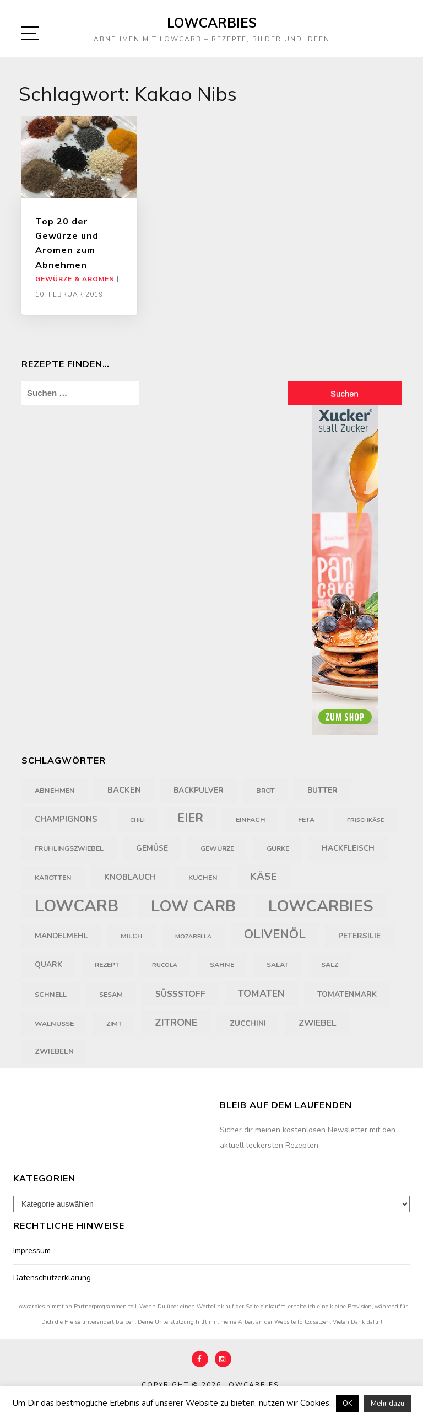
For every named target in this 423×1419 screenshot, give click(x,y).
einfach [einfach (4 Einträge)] (250, 819)
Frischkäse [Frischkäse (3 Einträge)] (365, 820)
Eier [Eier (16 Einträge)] (190, 818)
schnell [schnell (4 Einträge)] (51, 994)
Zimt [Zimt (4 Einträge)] (114, 1023)
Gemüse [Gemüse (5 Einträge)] (152, 848)
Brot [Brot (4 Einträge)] (265, 790)
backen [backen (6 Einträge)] (124, 790)
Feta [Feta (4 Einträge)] (306, 819)
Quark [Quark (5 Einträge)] (48, 964)
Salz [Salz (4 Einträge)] (329, 964)
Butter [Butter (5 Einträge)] (322, 790)
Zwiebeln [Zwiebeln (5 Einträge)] (54, 1051)
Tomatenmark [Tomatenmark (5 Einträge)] (347, 994)
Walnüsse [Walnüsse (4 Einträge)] (54, 1023)
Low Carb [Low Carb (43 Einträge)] (193, 906)
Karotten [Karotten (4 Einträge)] (53, 877)
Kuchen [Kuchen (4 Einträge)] (203, 877)
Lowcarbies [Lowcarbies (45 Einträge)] (320, 906)
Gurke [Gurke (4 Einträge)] (278, 848)
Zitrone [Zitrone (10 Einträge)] (176, 1022)
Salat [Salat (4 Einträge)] (278, 964)
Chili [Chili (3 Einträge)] (137, 820)
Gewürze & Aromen (75, 279)
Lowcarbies (212, 22)
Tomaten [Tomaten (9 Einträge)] (261, 993)
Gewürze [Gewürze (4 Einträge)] (217, 848)
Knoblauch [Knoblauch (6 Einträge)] (130, 877)
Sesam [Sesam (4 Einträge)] (111, 994)
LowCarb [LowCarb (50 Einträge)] (76, 906)
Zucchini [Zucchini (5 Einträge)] (248, 1023)
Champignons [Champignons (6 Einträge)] (66, 819)
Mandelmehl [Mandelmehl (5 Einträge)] (61, 936)
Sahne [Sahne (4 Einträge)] (222, 964)
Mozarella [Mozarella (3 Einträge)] (193, 936)
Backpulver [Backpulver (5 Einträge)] (198, 790)
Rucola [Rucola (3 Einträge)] (164, 965)
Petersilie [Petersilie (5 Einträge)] (359, 936)
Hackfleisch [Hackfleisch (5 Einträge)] (348, 848)
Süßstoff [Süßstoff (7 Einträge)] (180, 994)
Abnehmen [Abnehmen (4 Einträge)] (55, 790)
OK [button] (347, 1404)
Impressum (32, 1250)
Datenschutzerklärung (52, 1277)
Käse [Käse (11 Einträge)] (263, 876)
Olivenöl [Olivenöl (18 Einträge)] (275, 934)
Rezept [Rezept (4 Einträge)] (107, 964)
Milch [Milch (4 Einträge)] (132, 936)
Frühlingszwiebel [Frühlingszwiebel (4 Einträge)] (69, 848)
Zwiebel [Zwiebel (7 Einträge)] (318, 1023)
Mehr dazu (387, 1404)
